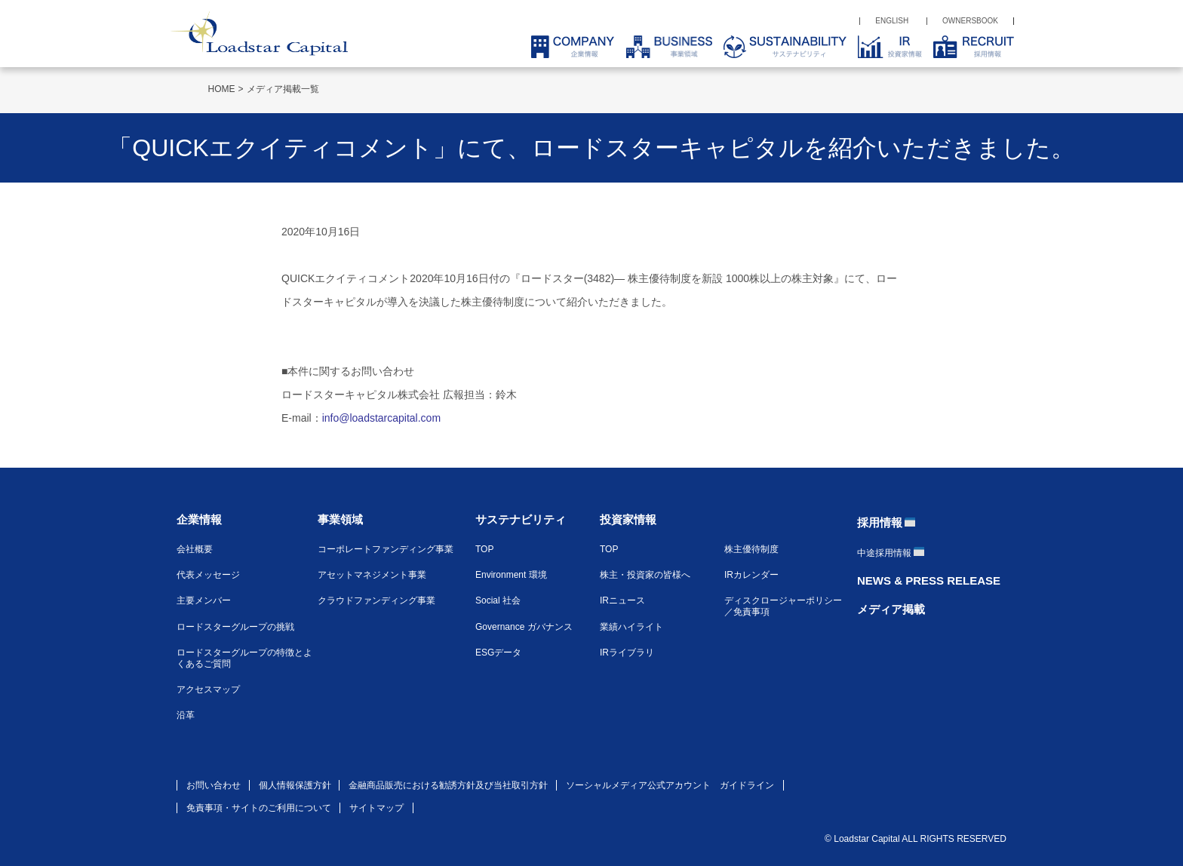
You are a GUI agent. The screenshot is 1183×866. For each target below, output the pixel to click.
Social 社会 (498, 600)
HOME (221, 89)
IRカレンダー (751, 575)
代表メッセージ (208, 575)
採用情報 (879, 522)
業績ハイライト (631, 627)
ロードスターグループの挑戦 (235, 627)
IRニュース (622, 600)
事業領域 (340, 519)
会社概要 (195, 549)
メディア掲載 (891, 609)
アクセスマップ (208, 689)
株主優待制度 (751, 549)
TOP (484, 549)
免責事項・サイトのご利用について (258, 808)
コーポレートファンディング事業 (385, 549)
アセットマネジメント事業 (372, 575)
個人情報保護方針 (295, 785)
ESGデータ (498, 652)
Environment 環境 (511, 575)
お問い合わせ (213, 785)
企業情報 (199, 519)
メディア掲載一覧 (283, 89)
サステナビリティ (520, 519)
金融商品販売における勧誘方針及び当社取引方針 (448, 785)
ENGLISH (891, 21)
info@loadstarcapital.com (381, 418)
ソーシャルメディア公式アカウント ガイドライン (670, 785)
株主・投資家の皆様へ (645, 575)
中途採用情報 (884, 553)
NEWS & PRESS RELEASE (928, 580)
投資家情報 (628, 519)
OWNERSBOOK (970, 21)
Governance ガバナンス (524, 627)
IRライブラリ (627, 652)
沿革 (186, 715)
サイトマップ (376, 808)
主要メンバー (204, 600)
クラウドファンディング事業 (376, 600)
